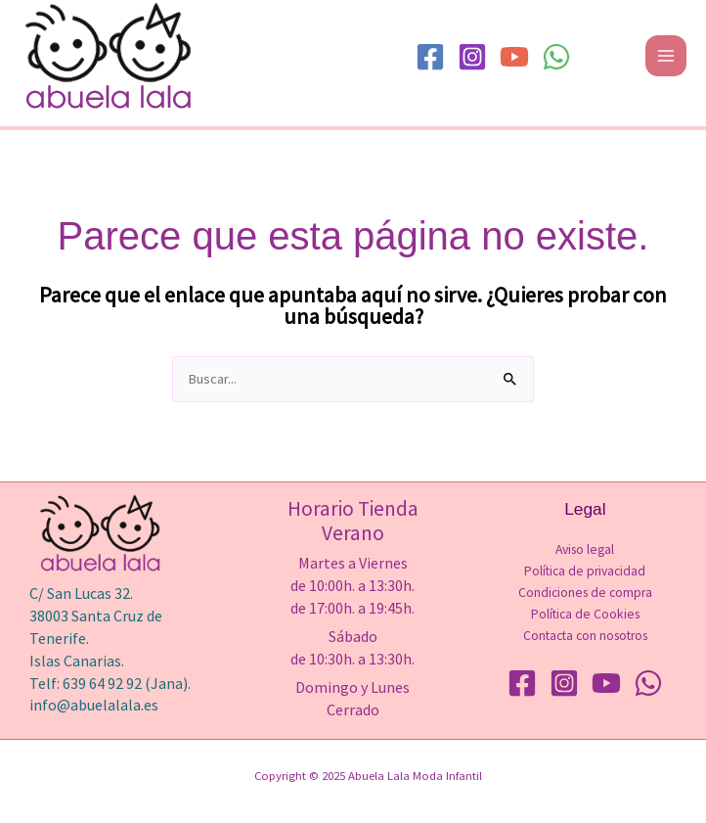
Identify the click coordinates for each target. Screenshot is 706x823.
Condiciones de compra (585, 592)
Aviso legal (584, 549)
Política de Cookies (585, 614)
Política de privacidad (584, 571)
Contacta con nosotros (585, 635)
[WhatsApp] (556, 56)
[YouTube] (514, 56)
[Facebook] (430, 56)
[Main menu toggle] (665, 55)
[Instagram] (472, 56)
